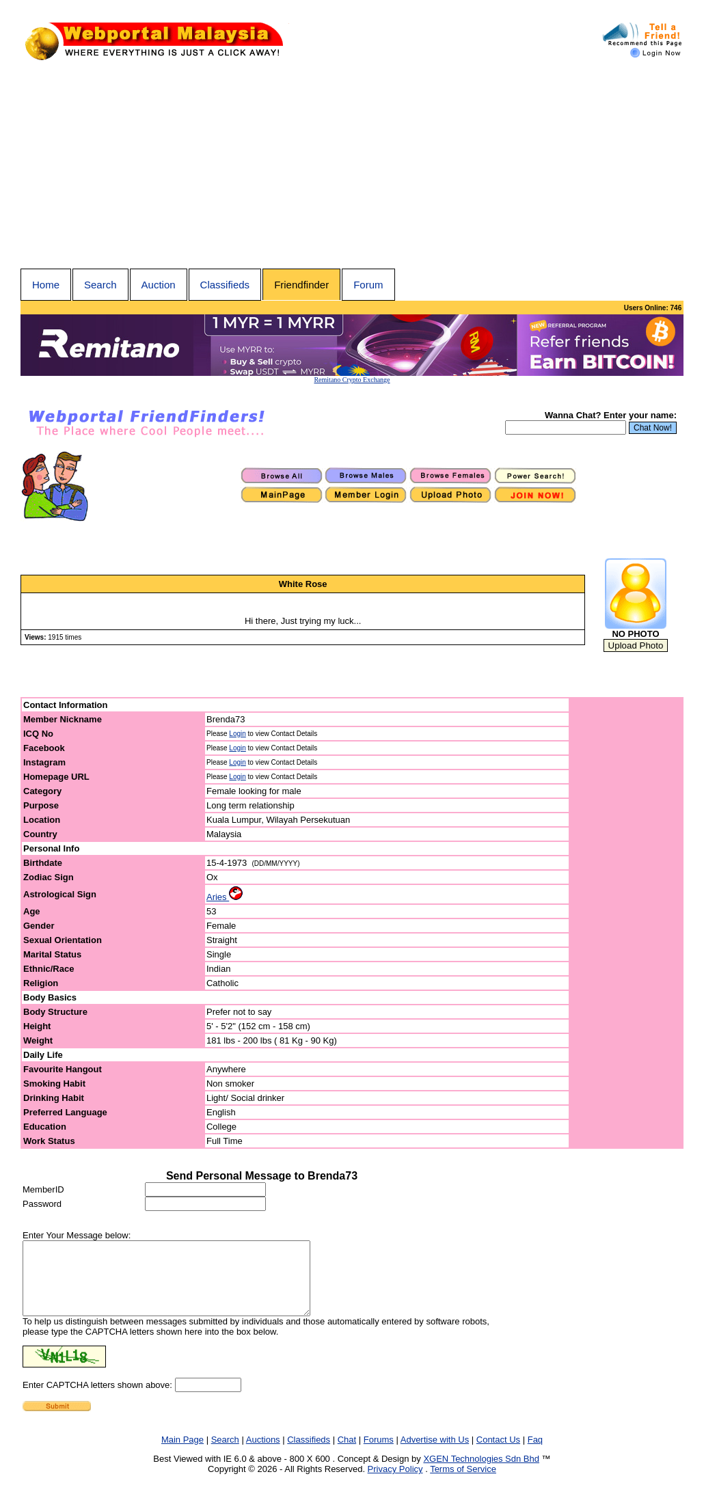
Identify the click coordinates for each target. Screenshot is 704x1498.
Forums (379, 1454)
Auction (158, 284)
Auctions (263, 1454)
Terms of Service (463, 1483)
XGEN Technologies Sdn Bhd (481, 1473)
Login (237, 733)
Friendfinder (301, 284)
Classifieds (225, 284)
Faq (535, 1454)
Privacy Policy (395, 1483)
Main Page (182, 1454)
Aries (224, 897)
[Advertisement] (352, 166)
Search (100, 284)
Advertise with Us (435, 1454)
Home (45, 284)
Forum (368, 284)
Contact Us (498, 1454)
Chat (347, 1454)
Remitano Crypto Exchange (352, 379)
